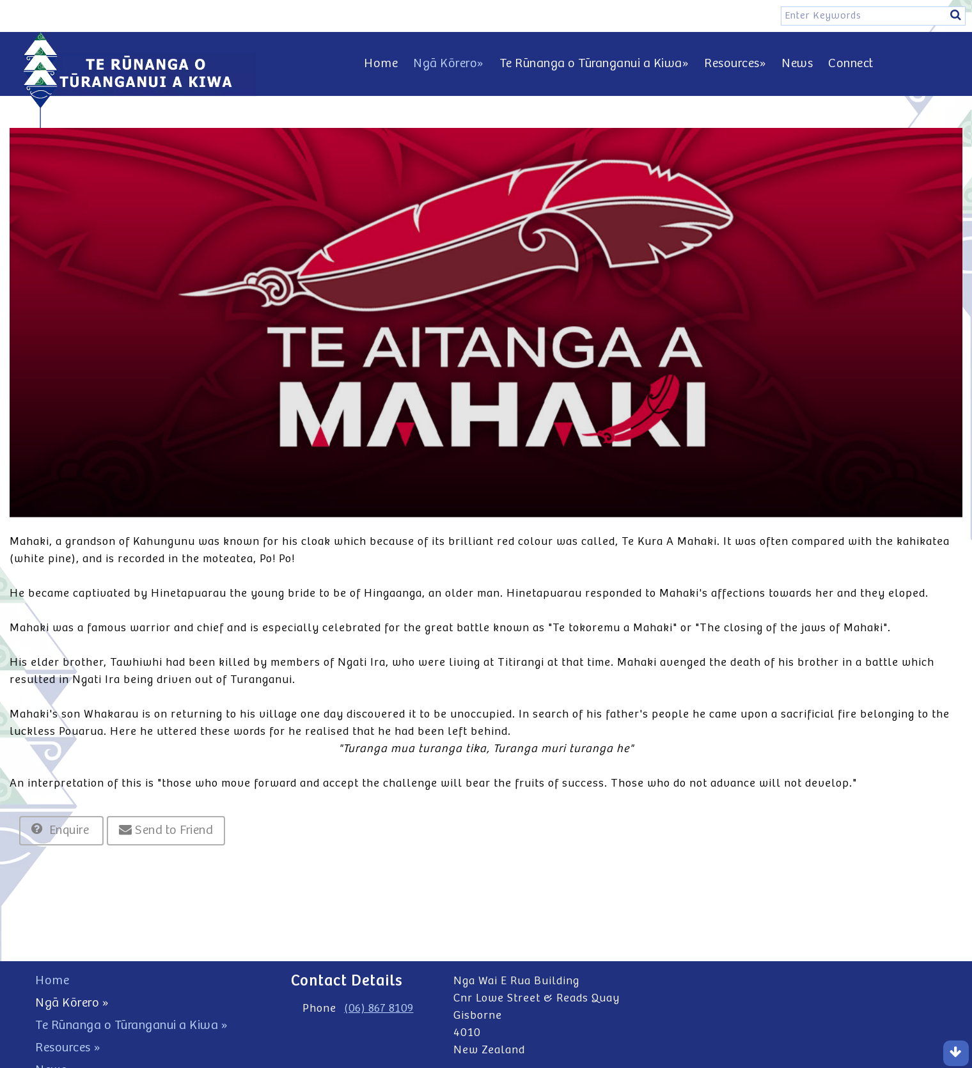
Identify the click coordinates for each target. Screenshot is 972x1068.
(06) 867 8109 (379, 1008)
